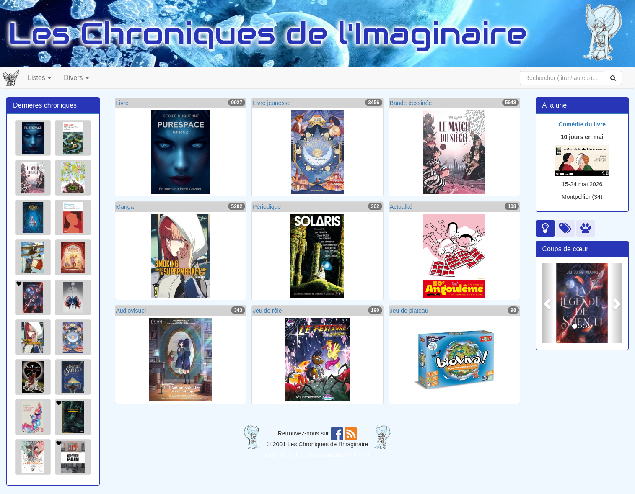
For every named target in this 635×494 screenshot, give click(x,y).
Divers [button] (76, 77)
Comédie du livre (582, 124)
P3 (366, 455)
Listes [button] (39, 77)
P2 (357, 455)
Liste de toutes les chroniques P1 (308, 455)
